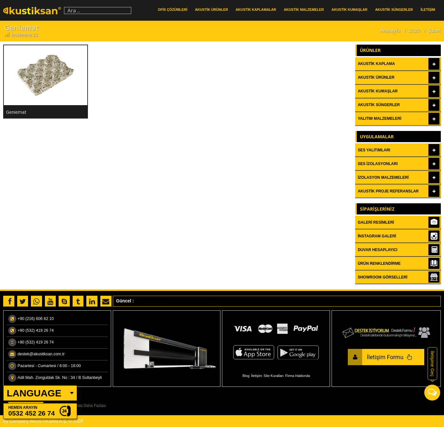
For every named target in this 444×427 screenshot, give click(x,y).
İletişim (256, 376)
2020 (414, 30)
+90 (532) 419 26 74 (36, 330)
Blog (245, 376)
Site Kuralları (274, 376)
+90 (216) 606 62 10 (36, 318)
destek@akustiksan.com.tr (41, 354)
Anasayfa (390, 30)
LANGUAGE (34, 393)
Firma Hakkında (297, 376)
